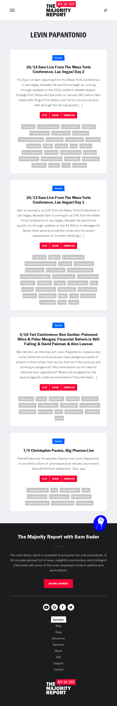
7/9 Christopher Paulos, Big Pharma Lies (58, 450)
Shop (58, 632)
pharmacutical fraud (63, 503)
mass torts (52, 152)
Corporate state (61, 133)
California (73, 399)
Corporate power (40, 133)
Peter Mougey (28, 411)
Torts (66, 165)
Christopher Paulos (38, 490)
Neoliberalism (91, 159)
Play (44, 115)
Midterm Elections (71, 152)
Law (74, 146)
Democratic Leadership (31, 139)
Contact (58, 669)
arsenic (42, 399)
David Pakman (28, 405)
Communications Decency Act (41, 263)
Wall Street (93, 411)
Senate (54, 165)
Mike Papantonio (30, 159)
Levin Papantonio (33, 152)
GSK (87, 490)
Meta (63, 295)
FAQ (58, 657)
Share (55, 115)
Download (69, 115)
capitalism (29, 126)
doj (55, 490)
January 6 (62, 146)
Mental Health (48, 295)
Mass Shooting (68, 289)
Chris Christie (90, 399)
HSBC (48, 146)
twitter (74, 302)
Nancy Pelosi (73, 159)
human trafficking (78, 283)
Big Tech (55, 257)
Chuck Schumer (71, 126)
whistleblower (85, 503)
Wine (60, 418)
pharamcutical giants (38, 503)
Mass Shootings (88, 289)
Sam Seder (46, 411)
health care (94, 139)
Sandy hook (88, 295)
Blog (58, 626)
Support (58, 663)
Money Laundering (52, 159)
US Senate (80, 165)
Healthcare (34, 146)
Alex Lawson (27, 399)
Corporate (89, 126)
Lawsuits (87, 146)
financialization (75, 139)
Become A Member (58, 583)
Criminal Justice (56, 270)
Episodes (58, 619)
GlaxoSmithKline (70, 490)
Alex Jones (40, 257)
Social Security (75, 411)
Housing (60, 283)
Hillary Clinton (69, 405)
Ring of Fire (40, 165)
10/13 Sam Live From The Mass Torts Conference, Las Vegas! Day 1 (58, 200)
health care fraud (38, 496)
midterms (90, 152)
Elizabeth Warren (49, 405)
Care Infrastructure (49, 126)
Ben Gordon (57, 399)
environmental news (64, 276)
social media (48, 302)
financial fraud (55, 139)
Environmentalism (88, 276)
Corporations (81, 133)
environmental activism (81, 270)
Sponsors (58, 644)
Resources (58, 638)
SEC (59, 411)
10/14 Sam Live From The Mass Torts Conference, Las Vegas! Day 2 (58, 69)
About (58, 651)
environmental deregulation (36, 276)
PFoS (74, 295)
